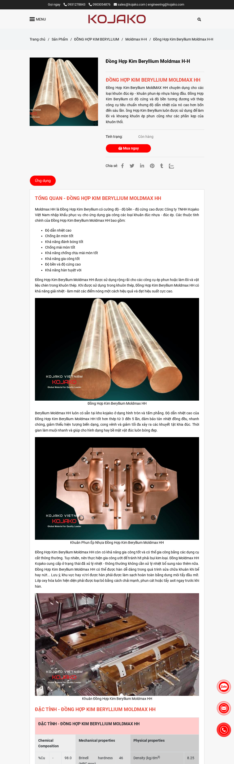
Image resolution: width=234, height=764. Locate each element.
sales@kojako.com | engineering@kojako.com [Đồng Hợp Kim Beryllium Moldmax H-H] (149, 4)
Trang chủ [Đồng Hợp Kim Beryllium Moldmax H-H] (37, 39)
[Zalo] (174, 166)
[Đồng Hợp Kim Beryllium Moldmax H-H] (117, 19)
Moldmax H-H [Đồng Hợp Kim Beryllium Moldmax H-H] (136, 39)
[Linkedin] (142, 166)
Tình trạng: (114, 137)
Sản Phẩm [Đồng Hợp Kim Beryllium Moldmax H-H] (60, 39)
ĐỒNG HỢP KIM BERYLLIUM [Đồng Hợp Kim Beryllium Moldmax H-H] (96, 39)
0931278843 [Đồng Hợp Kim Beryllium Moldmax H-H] (75, 4)
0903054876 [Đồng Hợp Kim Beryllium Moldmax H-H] (99, 4)
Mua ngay (128, 148)
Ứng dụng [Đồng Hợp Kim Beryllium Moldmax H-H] (43, 180)
